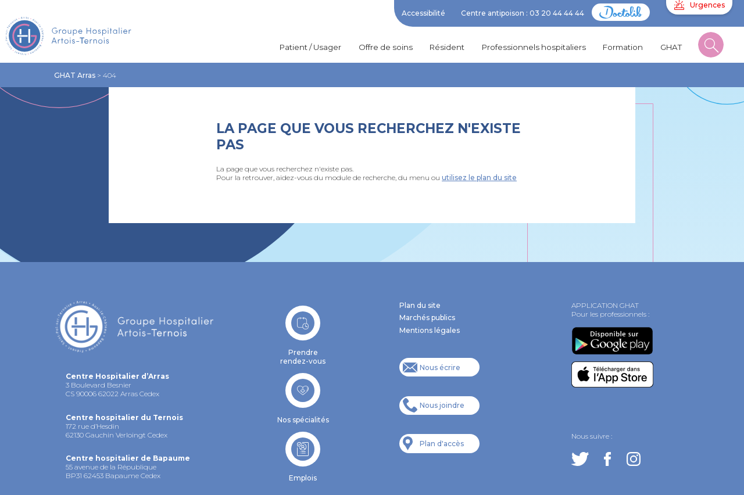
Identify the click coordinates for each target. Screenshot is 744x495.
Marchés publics (427, 317)
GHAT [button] (671, 47)
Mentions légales (429, 330)
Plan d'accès (442, 443)
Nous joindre (442, 405)
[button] (710, 47)
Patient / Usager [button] (310, 47)
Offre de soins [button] (386, 47)
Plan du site (420, 305)
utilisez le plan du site (479, 177)
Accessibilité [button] (423, 13)
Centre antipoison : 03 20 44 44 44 (522, 13)
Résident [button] (447, 47)
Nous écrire (440, 367)
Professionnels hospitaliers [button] (534, 47)
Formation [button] (623, 47)
